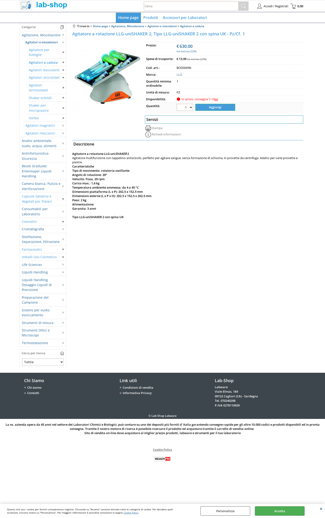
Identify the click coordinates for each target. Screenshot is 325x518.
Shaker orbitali (40, 98)
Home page (128, 17)
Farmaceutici (32, 249)
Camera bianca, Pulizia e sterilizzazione (41, 186)
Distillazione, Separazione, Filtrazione (41, 239)
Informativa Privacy (137, 393)
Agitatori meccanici (40, 133)
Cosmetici (29, 221)
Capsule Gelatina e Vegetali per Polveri (37, 198)
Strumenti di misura (37, 322)
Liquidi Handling (35, 272)
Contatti (33, 393)
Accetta (279, 511)
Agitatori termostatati (38, 87)
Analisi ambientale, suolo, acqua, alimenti (39, 143)
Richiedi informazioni (166, 134)
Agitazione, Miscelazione (41, 35)
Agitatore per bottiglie (39, 52)
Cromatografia (33, 229)
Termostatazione (35, 343)
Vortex (34, 118)
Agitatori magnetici (40, 125)
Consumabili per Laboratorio (35, 211)
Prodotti (150, 17)
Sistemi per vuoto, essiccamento (36, 312)
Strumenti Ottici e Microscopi (36, 332)
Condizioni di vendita (138, 387)
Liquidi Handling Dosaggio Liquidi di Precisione (37, 285)
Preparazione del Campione (35, 300)
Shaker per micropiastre (39, 107)
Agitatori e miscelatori (41, 42)
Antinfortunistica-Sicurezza (35, 155)
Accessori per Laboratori (185, 17)
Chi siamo (34, 387)
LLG (179, 74)
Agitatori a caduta (43, 62)
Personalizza (225, 511)
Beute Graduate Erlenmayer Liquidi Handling (37, 171)
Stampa (157, 128)
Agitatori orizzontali (44, 77)
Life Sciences (32, 264)
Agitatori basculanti (44, 70)
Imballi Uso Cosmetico (39, 257)
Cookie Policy (131, 512)
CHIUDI (321, 508)
